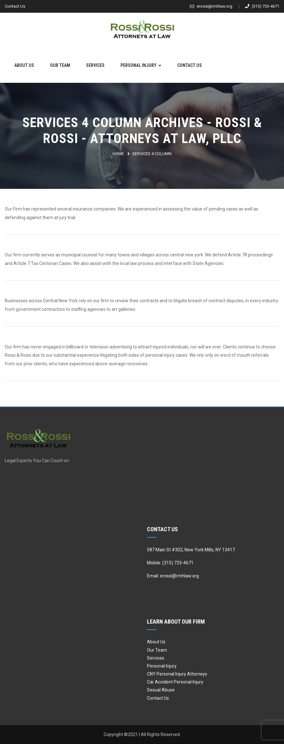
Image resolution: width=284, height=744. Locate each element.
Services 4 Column (151, 153)
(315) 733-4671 (262, 6)
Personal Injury (138, 65)
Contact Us (15, 6)
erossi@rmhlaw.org (211, 6)
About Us (24, 65)
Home (118, 153)
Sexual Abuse (161, 689)
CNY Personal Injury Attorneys (177, 673)
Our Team (60, 65)
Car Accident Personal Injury (175, 681)
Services (95, 65)
